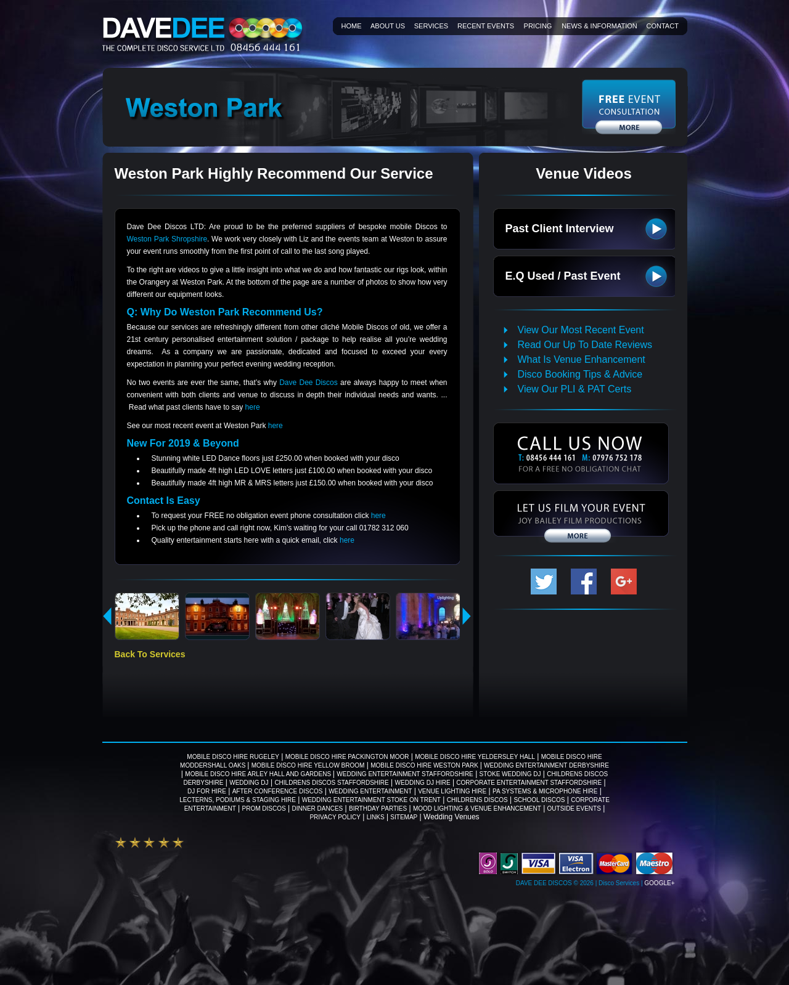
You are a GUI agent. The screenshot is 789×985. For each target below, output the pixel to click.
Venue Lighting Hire (452, 791)
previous (107, 616)
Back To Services (150, 654)
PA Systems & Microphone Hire (545, 791)
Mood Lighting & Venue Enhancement (477, 808)
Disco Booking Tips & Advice (580, 374)
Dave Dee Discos (309, 382)
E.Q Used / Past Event (563, 276)
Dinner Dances (317, 808)
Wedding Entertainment (370, 791)
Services (431, 26)
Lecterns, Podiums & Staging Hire (237, 800)
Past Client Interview (559, 228)
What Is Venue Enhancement (581, 359)
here (252, 407)
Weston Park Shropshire (167, 239)
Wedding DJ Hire (423, 782)
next (467, 616)
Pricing (538, 26)
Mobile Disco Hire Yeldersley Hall (475, 756)
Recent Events (485, 26)
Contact (663, 26)
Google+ (659, 883)
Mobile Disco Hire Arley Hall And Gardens (259, 774)
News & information (599, 26)
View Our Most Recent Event (581, 330)
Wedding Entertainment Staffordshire (405, 774)
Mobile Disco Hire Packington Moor (347, 756)
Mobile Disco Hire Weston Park (425, 765)
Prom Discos (264, 808)
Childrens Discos (477, 800)
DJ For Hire (206, 791)
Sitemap (403, 817)
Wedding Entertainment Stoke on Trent (371, 800)
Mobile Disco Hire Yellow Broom (308, 765)
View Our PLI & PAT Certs (575, 389)
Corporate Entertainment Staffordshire (529, 782)
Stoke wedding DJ (510, 774)
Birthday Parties (378, 808)
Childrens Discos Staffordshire (331, 782)
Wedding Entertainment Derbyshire (546, 765)
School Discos (539, 800)
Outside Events (574, 808)
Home (351, 26)
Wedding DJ (248, 782)
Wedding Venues (451, 817)
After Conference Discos (277, 791)
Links (376, 817)
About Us (387, 26)
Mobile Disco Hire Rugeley (233, 756)
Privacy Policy (334, 817)
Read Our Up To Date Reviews (585, 344)
